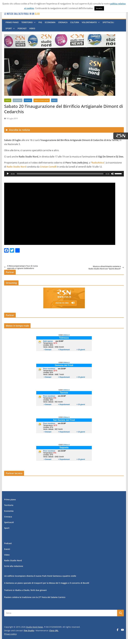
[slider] (60, 173)
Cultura (74, 22)
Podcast (22, 28)
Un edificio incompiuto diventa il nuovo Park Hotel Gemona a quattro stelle (40, 576)
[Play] (7, 173)
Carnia (7, 100)
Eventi (7, 549)
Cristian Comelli (48, 166)
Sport (9, 28)
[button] (34, 22)
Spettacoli (108, 22)
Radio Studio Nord (42, 100)
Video (32, 28)
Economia (50, 22)
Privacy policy (10, 634)
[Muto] (112, 173)
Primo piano (12, 22)
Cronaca (62, 22)
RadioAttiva (98, 162)
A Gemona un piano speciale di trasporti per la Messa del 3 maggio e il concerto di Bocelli (46, 583)
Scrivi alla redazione (13, 566)
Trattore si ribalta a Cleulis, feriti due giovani (25, 590)
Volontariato (89, 22)
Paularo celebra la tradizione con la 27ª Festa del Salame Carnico (34, 597)
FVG (40, 22)
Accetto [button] (99, 8)
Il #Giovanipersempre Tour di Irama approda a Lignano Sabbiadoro (21, 267)
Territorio (27, 22)
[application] (64, 173)
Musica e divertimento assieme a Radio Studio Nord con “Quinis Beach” (106, 267)
